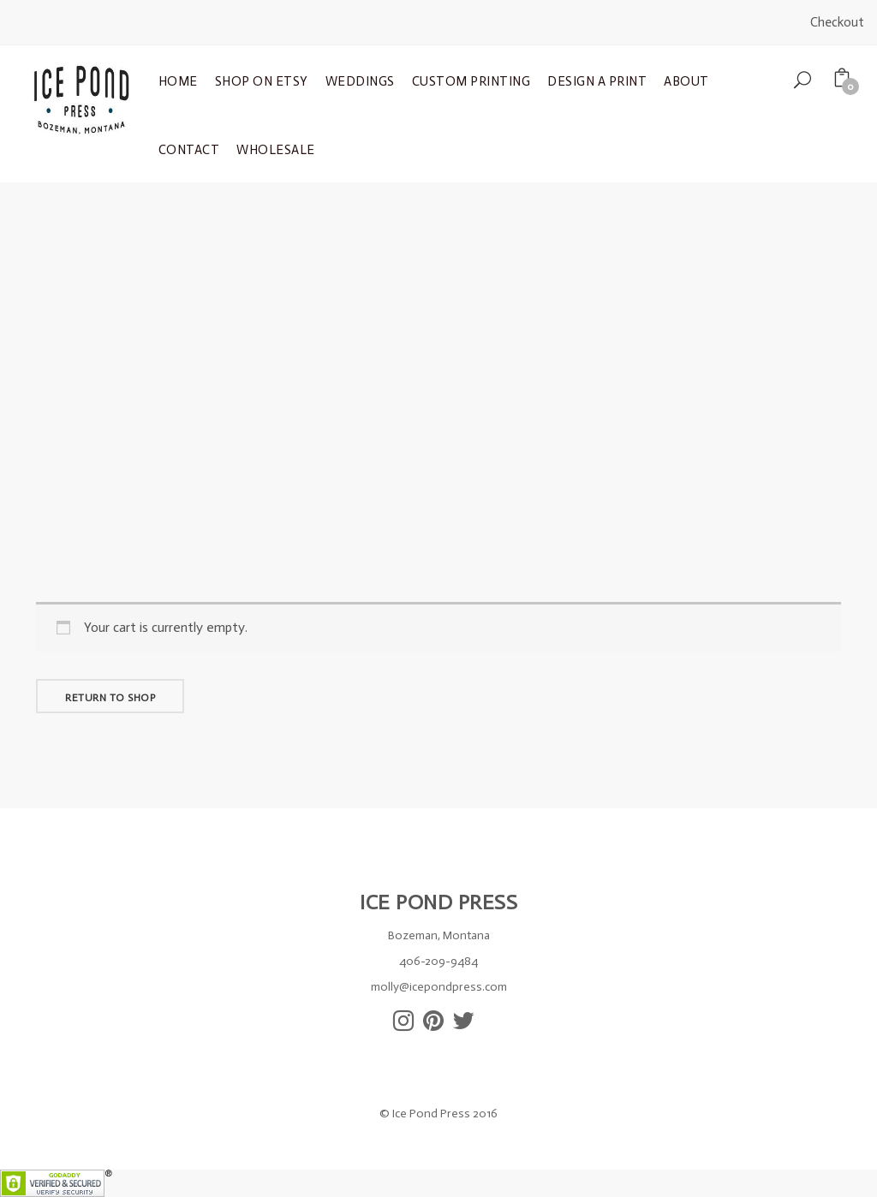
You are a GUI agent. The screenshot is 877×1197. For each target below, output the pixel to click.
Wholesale (275, 150)
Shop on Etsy (261, 81)
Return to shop (110, 698)
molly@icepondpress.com (439, 987)
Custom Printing (471, 81)
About (686, 81)
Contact (189, 150)
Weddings (360, 81)
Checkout (837, 22)
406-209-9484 (438, 961)
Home (178, 81)
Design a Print (597, 81)
